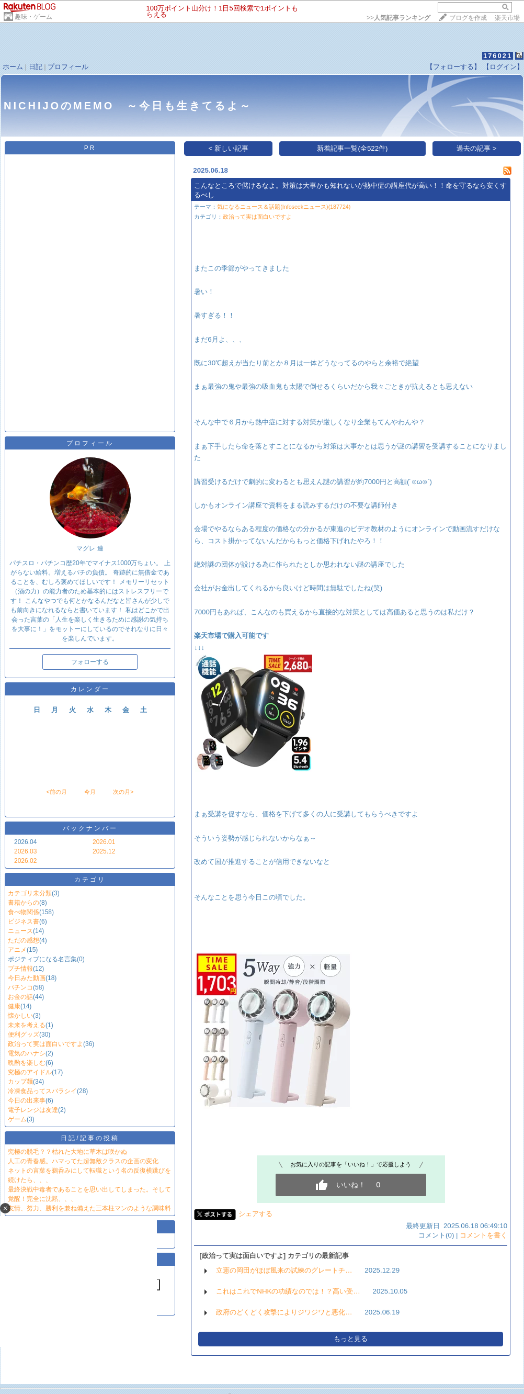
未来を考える (26, 1025)
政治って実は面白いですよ (45, 1044)
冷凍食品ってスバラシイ (42, 1091)
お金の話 (20, 996)
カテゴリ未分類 (30, 893)
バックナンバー (90, 828)
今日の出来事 (26, 1100)
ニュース (20, 931)
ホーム (13, 67)
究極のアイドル (30, 1072)
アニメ (17, 949)
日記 (35, 67)
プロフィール (68, 67)
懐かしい (20, 1015)
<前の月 (56, 792)
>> (398, 17)
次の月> (123, 792)
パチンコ (20, 987)
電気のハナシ (26, 1053)
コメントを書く (483, 1235)
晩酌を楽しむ (26, 1062)
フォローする (90, 662)
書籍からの (23, 902)
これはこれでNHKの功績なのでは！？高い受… (288, 1291)
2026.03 (25, 851)
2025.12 (104, 851)
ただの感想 (23, 940)
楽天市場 (507, 17)
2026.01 (104, 842)
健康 (14, 1006)
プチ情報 (20, 968)
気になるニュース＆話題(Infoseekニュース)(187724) (283, 207)
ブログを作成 (468, 17)
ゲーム (17, 1119)
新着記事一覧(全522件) (352, 148)
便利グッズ (23, 1034)
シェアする (255, 1214)
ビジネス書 (23, 921)
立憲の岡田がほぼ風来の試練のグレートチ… (284, 1270)
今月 (90, 792)
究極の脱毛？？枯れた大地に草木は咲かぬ (67, 1151)
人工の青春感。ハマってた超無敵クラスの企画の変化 (83, 1161)
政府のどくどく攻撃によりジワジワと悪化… (284, 1312)
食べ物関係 (23, 912)
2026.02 (25, 860)
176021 (497, 56)
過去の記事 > (477, 148)
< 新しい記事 (229, 148)
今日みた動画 (26, 978)
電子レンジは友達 (33, 1110)
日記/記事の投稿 (90, 1138)
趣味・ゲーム (33, 16)
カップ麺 (20, 1081)
